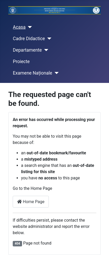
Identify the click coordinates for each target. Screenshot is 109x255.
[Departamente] (45, 50)
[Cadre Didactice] (48, 39)
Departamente (27, 50)
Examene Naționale (32, 73)
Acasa (19, 27)
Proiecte (21, 61)
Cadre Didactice (29, 38)
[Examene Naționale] (55, 73)
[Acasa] (29, 27)
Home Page (30, 201)
